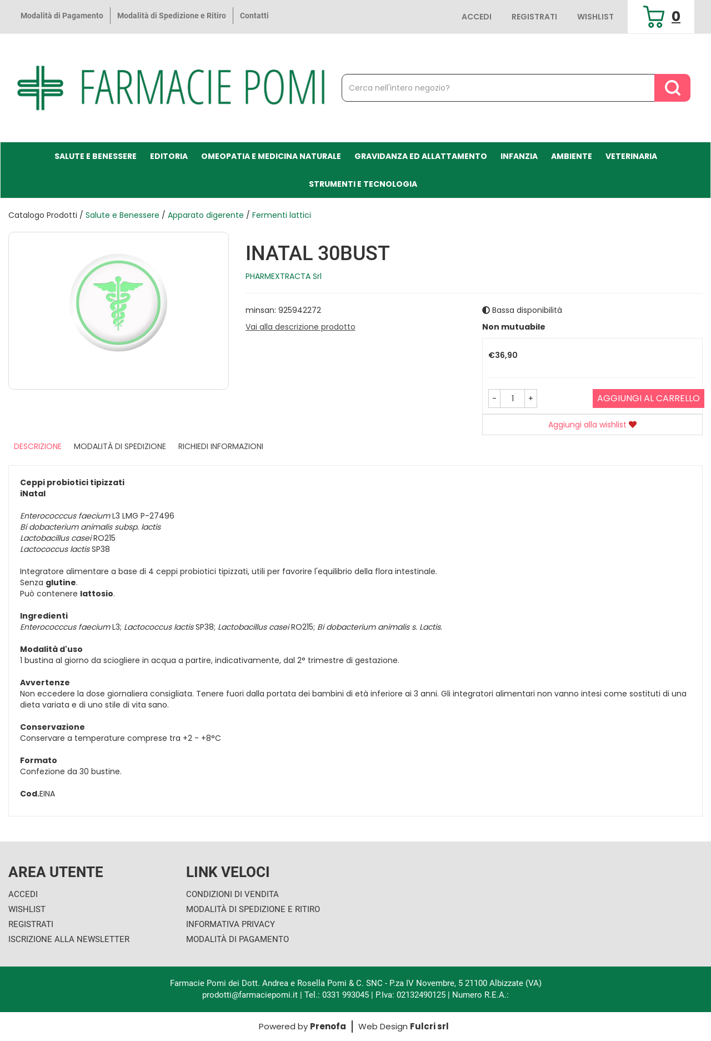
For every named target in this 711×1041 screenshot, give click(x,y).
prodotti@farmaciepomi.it (251, 995)
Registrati (534, 16)
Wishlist (595, 16)
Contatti (254, 15)
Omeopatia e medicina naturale (271, 156)
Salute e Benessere (95, 156)
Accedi (477, 16)
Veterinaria (631, 156)
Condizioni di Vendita (232, 894)
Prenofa (328, 1026)
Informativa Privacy (230, 924)
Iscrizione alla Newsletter (68, 939)
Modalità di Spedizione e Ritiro (171, 15)
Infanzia (519, 156)
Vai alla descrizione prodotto (301, 326)
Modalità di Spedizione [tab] (120, 446)
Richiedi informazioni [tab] (220, 446)
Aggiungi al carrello (648, 398)
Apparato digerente (206, 215)
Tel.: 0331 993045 (336, 995)
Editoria (169, 156)
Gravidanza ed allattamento (420, 156)
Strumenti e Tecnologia (363, 184)
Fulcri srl (429, 1026)
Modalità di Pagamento (62, 15)
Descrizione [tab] (38, 446)
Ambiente (571, 156)
